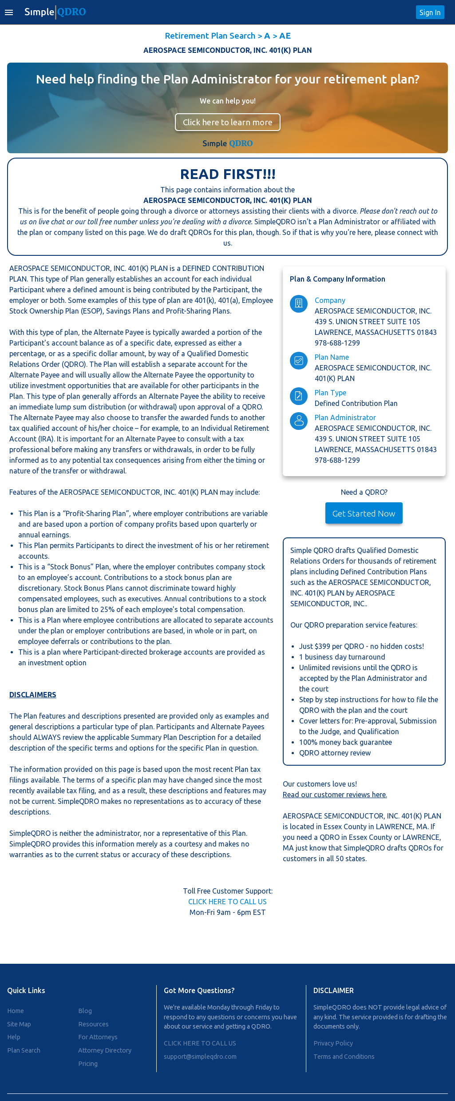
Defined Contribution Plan (356, 403)
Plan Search (23, 1050)
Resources (93, 1024)
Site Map (19, 1024)
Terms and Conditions (344, 1056)
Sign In (430, 12)
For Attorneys (98, 1037)
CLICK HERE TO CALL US (227, 902)
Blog (85, 1010)
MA (421, 827)
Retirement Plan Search (210, 35)
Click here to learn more (228, 122)
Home (15, 1010)
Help (13, 1037)
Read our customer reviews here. (335, 795)
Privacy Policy (333, 1043)
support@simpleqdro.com (200, 1056)
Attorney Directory (104, 1050)
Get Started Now (364, 513)
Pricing (88, 1063)
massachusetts (386, 332)
